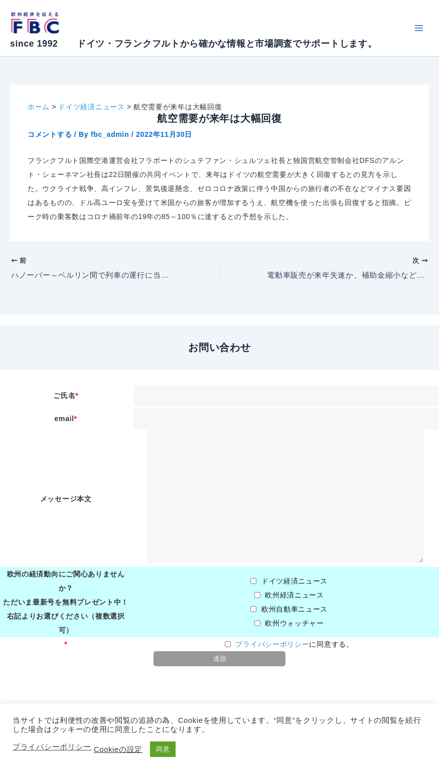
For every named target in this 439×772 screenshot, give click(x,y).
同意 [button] (163, 749)
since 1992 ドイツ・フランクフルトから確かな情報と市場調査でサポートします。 (193, 44)
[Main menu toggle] (418, 28)
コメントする (50, 134)
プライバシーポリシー (272, 645)
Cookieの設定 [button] (118, 749)
